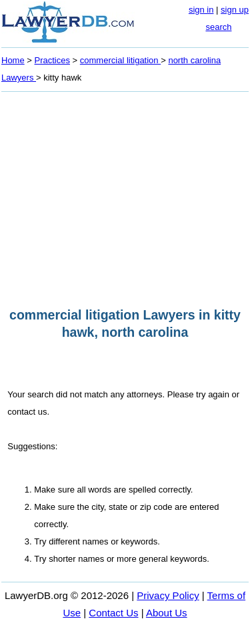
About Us (166, 612)
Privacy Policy (168, 595)
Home (13, 60)
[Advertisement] (125, 196)
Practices (52, 60)
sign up (235, 10)
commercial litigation (120, 60)
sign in (201, 10)
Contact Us (113, 612)
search (218, 27)
